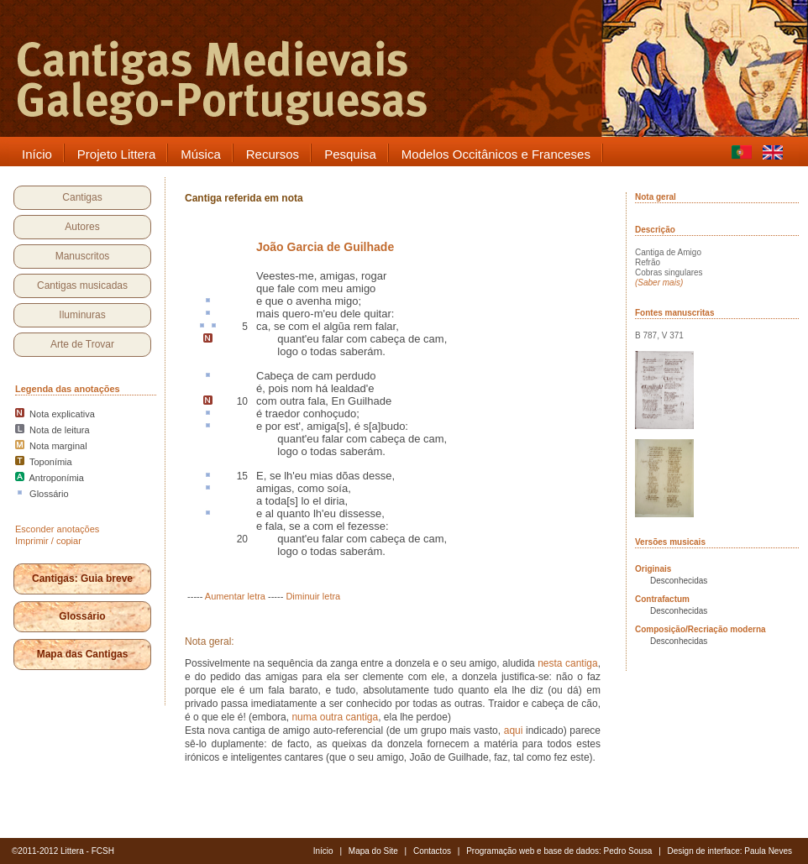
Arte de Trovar (82, 344)
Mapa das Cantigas (83, 654)
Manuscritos (82, 256)
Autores (82, 227)
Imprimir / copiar (48, 541)
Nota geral (655, 197)
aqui (513, 730)
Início (323, 851)
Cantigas (82, 197)
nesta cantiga (567, 663)
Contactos (432, 851)
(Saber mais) (659, 282)
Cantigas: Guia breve (82, 578)
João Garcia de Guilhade (325, 247)
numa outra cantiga (334, 717)
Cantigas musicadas (82, 285)
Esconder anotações (57, 529)
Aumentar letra (235, 596)
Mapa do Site (373, 851)
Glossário (82, 616)
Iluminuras (82, 315)
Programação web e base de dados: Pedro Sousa (559, 851)
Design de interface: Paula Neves (730, 851)
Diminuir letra (313, 596)
